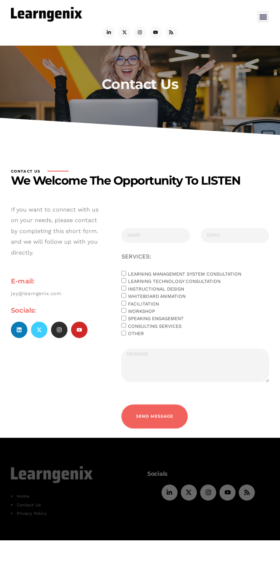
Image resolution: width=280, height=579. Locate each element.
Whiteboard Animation (157, 326)
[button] (263, 15)
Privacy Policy (32, 513)
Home (23, 496)
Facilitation (143, 333)
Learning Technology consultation (174, 311)
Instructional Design (156, 318)
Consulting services (155, 356)
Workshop (141, 341)
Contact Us (29, 504)
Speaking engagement (156, 348)
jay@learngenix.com (36, 309)
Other (136, 363)
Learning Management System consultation (184, 304)
